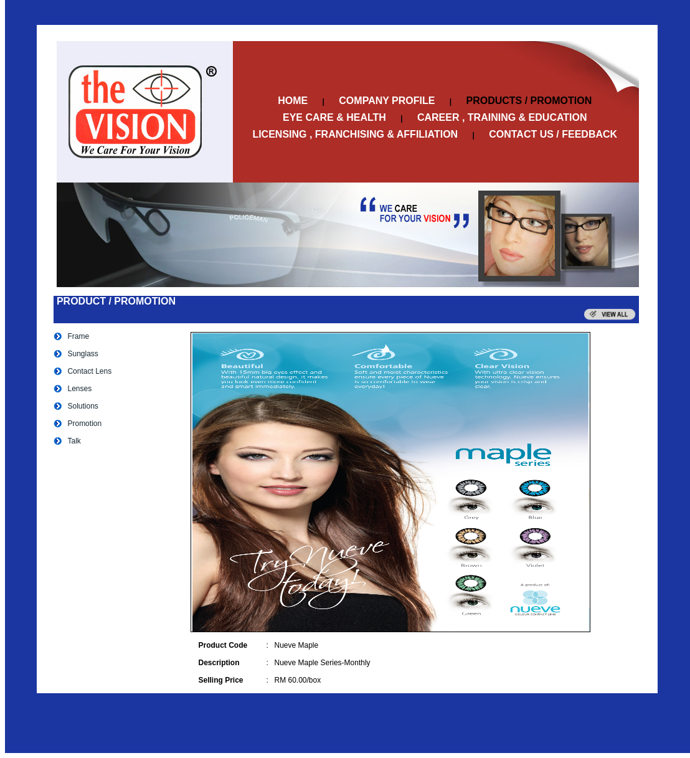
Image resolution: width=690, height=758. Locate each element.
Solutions (82, 406)
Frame (78, 336)
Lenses (79, 388)
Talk (73, 441)
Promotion (84, 423)
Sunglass (82, 353)
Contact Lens (89, 371)
